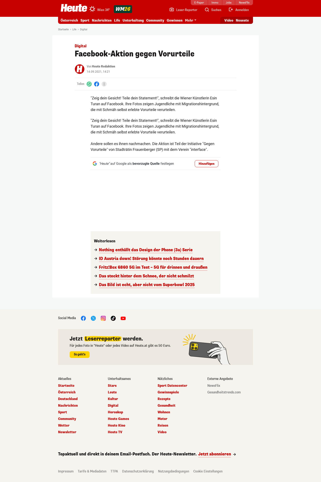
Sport (84, 20)
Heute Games (118, 419)
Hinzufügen (206, 164)
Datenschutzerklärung (138, 471)
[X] (93, 318)
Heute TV (115, 432)
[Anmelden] (238, 10)
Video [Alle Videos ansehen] (228, 20)
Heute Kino (116, 425)
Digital (83, 29)
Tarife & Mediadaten (92, 471)
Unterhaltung (133, 20)
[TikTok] (113, 318)
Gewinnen (174, 20)
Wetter (63, 425)
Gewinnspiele (168, 392)
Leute (112, 392)
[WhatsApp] (89, 84)
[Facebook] (96, 84)
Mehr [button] (189, 20)
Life (117, 20)
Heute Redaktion (103, 66)
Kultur (113, 399)
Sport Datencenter (172, 386)
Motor (162, 419)
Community (155, 20)
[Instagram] (103, 318)
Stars (112, 386)
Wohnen (164, 412)
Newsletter (67, 432)
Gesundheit (166, 406)
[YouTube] (123, 318)
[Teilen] (104, 84)
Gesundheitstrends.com (224, 392)
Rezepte (164, 399)
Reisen (163, 425)
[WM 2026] (123, 9)
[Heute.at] (74, 8)
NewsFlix (213, 386)
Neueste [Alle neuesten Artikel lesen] (242, 20)
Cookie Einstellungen (208, 471)
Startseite (63, 29)
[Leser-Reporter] (183, 10)
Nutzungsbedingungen (173, 471)
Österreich (69, 20)
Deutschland (68, 399)
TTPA (114, 471)
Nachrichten (102, 20)
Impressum (66, 471)
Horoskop (115, 412)
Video (162, 432)
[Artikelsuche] (212, 10)
